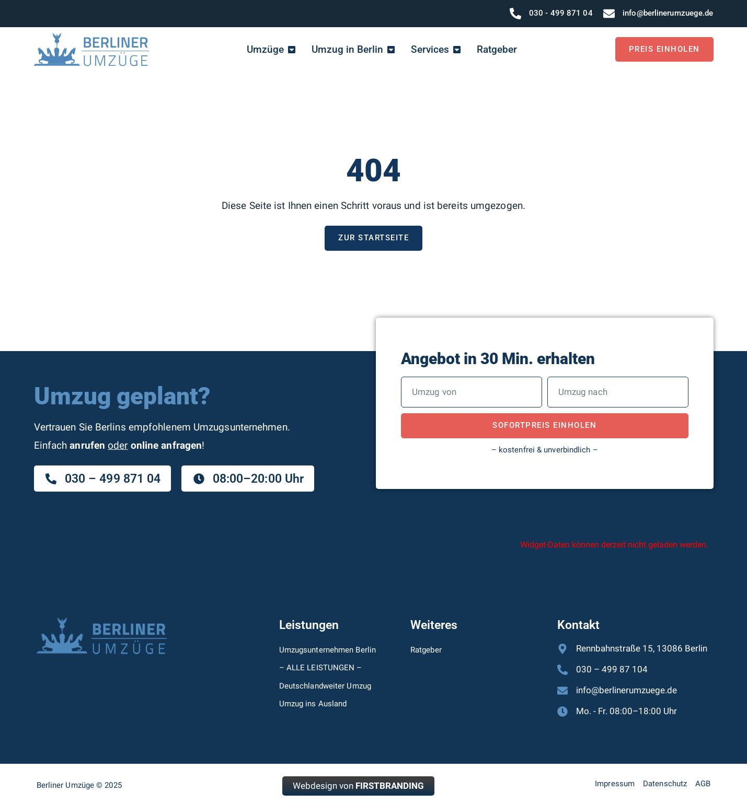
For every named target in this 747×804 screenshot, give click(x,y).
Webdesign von (358, 785)
